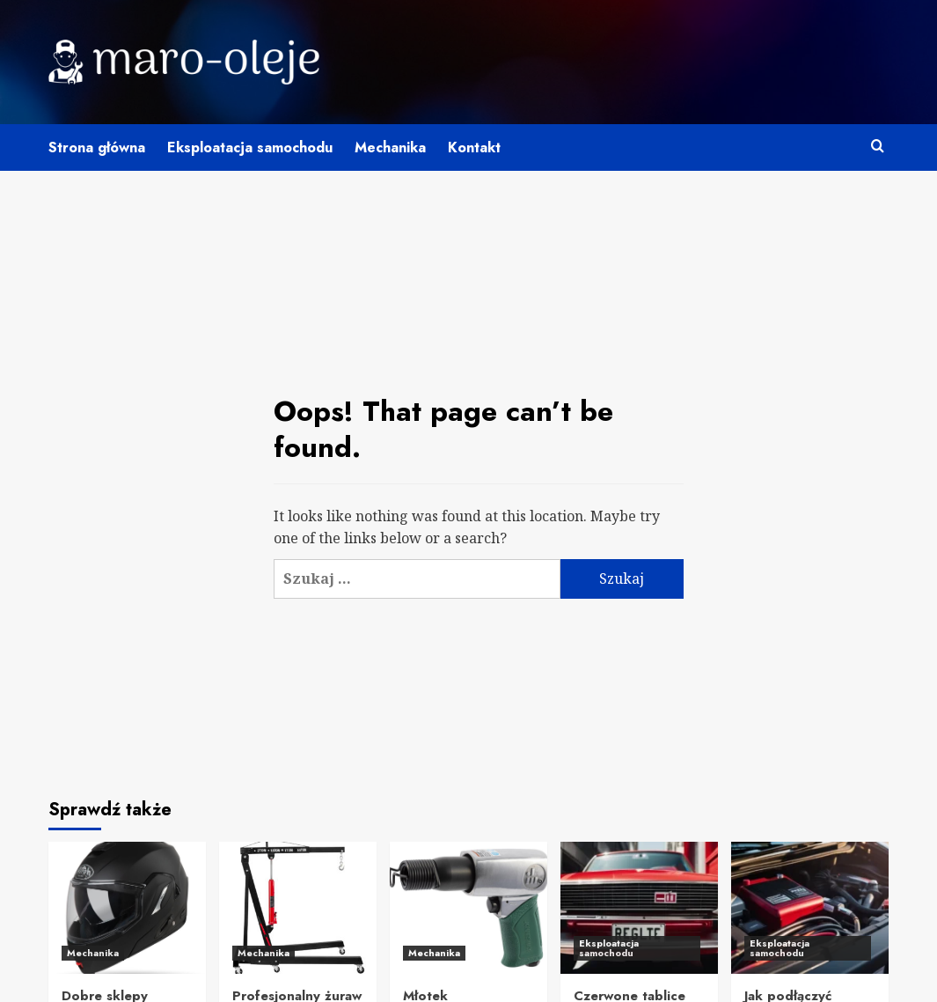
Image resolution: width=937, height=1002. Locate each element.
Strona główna (96, 147)
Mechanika (390, 147)
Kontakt (474, 147)
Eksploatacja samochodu (250, 147)
